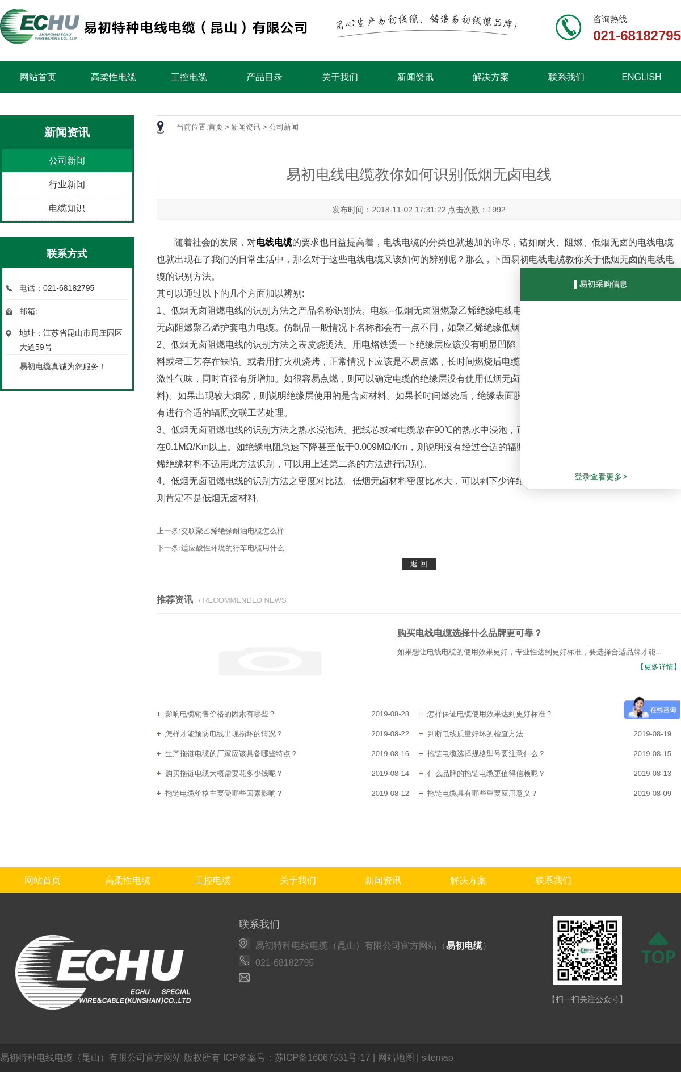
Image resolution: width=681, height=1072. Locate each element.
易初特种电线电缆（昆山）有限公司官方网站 (91, 1057)
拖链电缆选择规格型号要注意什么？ (486, 753)
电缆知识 (67, 208)
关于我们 (340, 77)
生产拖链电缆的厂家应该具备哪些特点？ (231, 753)
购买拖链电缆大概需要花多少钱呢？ (224, 773)
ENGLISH (641, 77)
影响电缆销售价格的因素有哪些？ (220, 714)
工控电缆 (189, 77)
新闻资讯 (415, 77)
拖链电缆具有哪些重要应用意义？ (482, 793)
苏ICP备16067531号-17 (323, 1057)
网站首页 (38, 77)
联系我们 (566, 77)
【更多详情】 (659, 666)
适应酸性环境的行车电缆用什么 (232, 548)
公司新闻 (67, 160)
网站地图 (396, 1057)
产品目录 (264, 77)
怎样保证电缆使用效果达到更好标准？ (490, 714)
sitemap (437, 1057)
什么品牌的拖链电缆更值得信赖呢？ (486, 773)
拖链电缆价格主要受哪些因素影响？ (224, 793)
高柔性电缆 (113, 77)
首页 (215, 127)
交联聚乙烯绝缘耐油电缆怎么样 (232, 531)
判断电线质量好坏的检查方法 (475, 733)
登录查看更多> (600, 476)
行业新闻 (67, 184)
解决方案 (491, 77)
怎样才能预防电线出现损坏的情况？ (224, 733)
